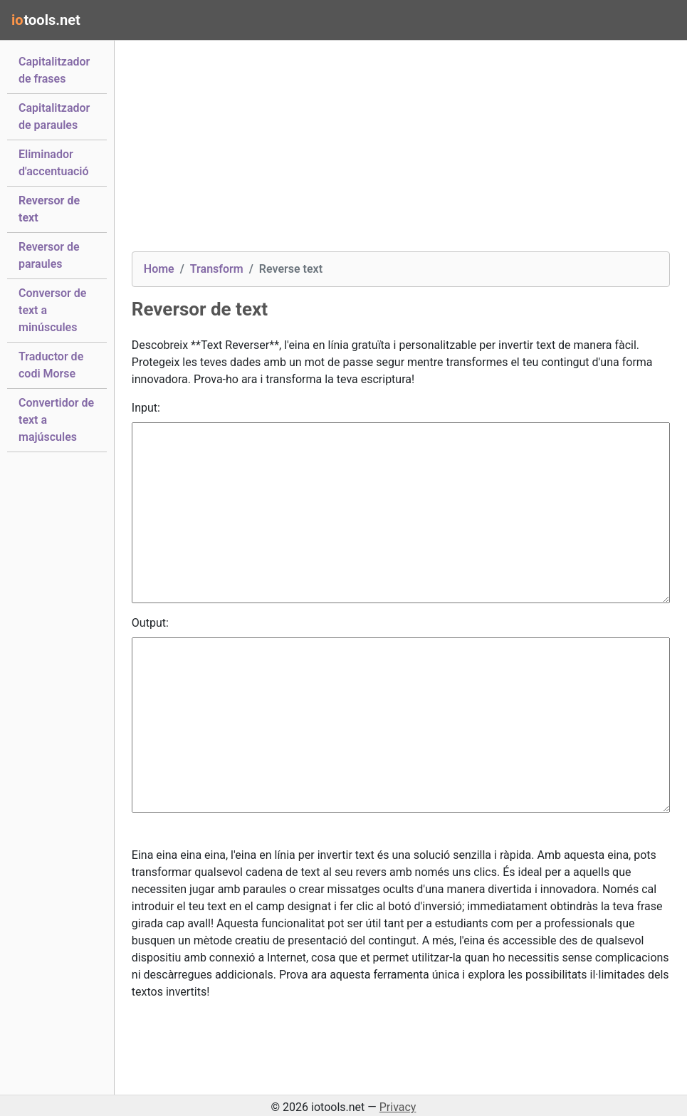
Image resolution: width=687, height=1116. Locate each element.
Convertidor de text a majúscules (56, 420)
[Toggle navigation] (656, 20)
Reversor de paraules (49, 255)
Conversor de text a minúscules (52, 310)
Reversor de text (49, 209)
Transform (216, 269)
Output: (150, 623)
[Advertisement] (401, 151)
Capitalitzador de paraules (54, 116)
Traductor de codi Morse (51, 365)
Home (159, 269)
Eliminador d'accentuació (54, 162)
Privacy (397, 1107)
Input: (146, 407)
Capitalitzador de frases (54, 70)
